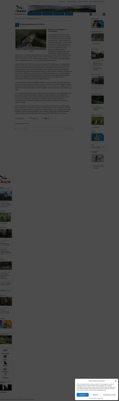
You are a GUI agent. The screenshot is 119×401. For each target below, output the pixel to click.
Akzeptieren (82, 394)
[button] (116, 381)
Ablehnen (95, 394)
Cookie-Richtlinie (93, 398)
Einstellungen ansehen (109, 394)
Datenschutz (100, 398)
